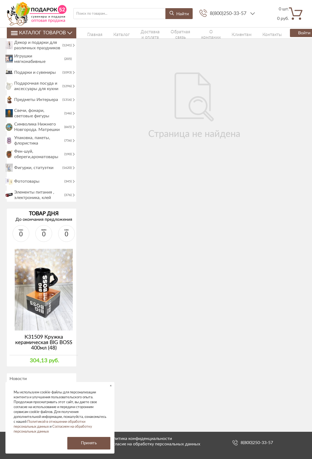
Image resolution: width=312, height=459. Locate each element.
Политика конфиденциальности (140, 438)
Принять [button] (89, 443)
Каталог (105, 33)
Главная (89, 33)
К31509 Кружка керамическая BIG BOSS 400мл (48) (43, 357)
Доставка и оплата (131, 33)
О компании (188, 33)
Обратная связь (162, 33)
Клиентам (210, 33)
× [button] (111, 386)
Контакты (230, 33)
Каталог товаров (41, 32)
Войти (289, 33)
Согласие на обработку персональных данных (154, 444)
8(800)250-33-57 (229, 13)
